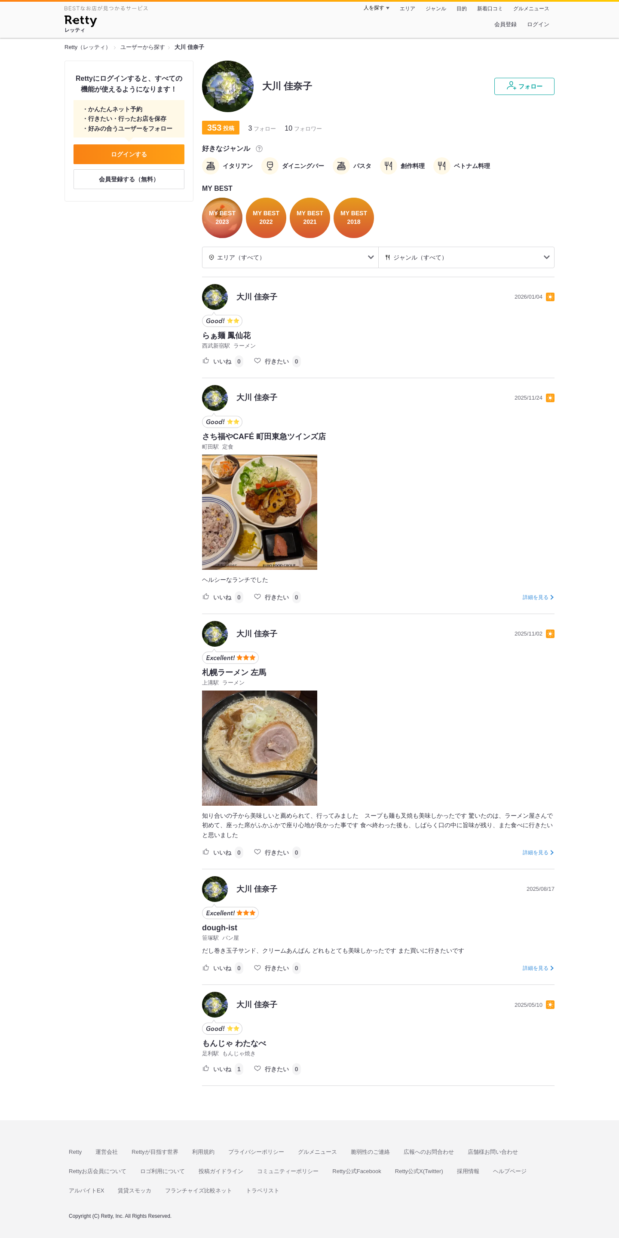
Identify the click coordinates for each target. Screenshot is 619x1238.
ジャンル (436, 9)
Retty (75, 1152)
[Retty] (80, 22)
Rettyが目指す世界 (155, 1152)
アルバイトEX (86, 1190)
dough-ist (219, 927)
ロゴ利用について (162, 1171)
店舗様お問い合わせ (493, 1152)
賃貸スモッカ (134, 1190)
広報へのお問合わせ (429, 1152)
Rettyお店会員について (97, 1171)
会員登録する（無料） (129, 179)
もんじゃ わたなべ (234, 1043)
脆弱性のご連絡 (370, 1152)
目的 (462, 9)
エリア (407, 9)
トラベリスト (262, 1190)
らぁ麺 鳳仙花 (226, 335)
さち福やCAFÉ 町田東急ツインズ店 (264, 436)
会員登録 (505, 24)
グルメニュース (531, 9)
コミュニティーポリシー (288, 1171)
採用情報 (468, 1171)
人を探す (374, 8)
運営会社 (106, 1152)
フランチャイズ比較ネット (198, 1190)
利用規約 (203, 1152)
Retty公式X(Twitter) (419, 1171)
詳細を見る (536, 597)
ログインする (129, 154)
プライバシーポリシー (256, 1152)
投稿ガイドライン (221, 1171)
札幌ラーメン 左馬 (234, 672)
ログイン (538, 24)
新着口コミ (490, 9)
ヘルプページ (510, 1171)
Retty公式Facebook (356, 1171)
